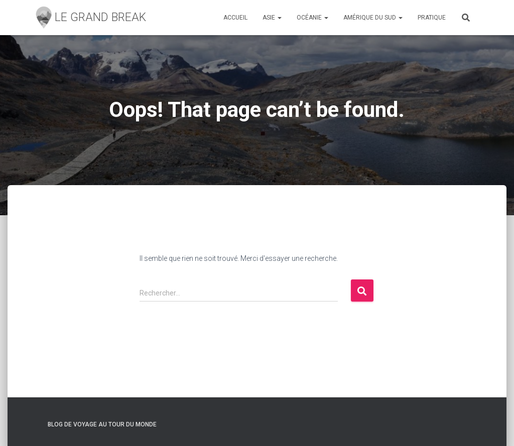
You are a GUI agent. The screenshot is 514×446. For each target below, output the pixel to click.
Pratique (432, 17)
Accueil (235, 17)
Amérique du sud (373, 17)
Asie (272, 17)
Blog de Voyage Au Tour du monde (102, 424)
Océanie (312, 17)
